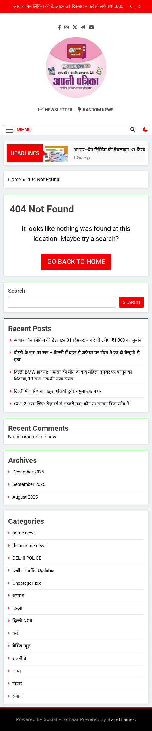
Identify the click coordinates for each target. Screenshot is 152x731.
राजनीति (19, 658)
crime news (24, 533)
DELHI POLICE (26, 558)
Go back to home (76, 261)
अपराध (18, 595)
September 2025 (28, 484)
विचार (17, 683)
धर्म (15, 633)
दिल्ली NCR (22, 620)
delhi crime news (29, 545)
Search (16, 290)
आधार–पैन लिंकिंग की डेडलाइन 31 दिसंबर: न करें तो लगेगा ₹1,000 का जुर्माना (68, 6)
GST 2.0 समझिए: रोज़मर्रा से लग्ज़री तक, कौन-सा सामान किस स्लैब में (71, 404)
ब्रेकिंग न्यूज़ (21, 646)
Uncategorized (26, 583)
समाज (17, 696)
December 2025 (28, 472)
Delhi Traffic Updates (33, 570)
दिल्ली (17, 608)
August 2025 (25, 497)
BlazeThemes (121, 719)
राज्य (16, 671)
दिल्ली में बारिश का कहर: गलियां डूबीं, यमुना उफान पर (58, 391)
